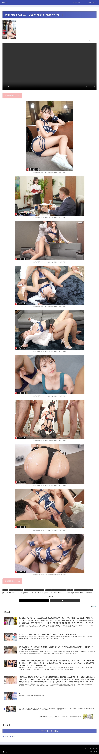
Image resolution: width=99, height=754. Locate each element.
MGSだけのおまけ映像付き (16, 590)
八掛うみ (70, 590)
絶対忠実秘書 (89, 590)
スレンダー (34, 590)
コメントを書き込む (49, 732)
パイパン (41, 590)
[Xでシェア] (34, 600)
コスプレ (26, 590)
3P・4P (5, 590)
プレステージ (62, 590)
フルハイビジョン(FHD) (51, 590)
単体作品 (76, 590)
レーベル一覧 (93, 749)
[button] (65, 600)
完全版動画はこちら (12, 95)
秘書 (82, 590)
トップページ (84, 749)
